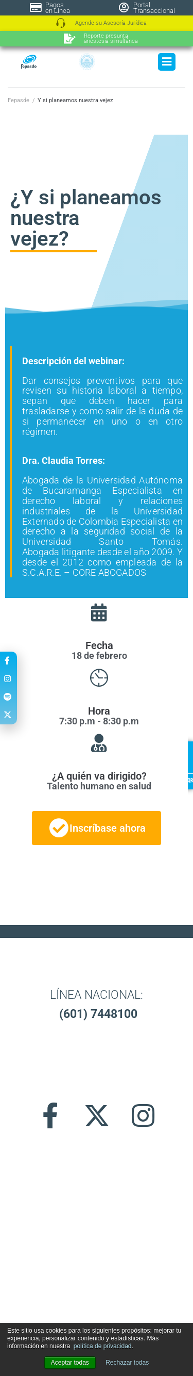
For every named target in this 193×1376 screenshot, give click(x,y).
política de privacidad (103, 1346)
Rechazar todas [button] (127, 1362)
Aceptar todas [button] (70, 1362)
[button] (96, 1154)
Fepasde (18, 100)
